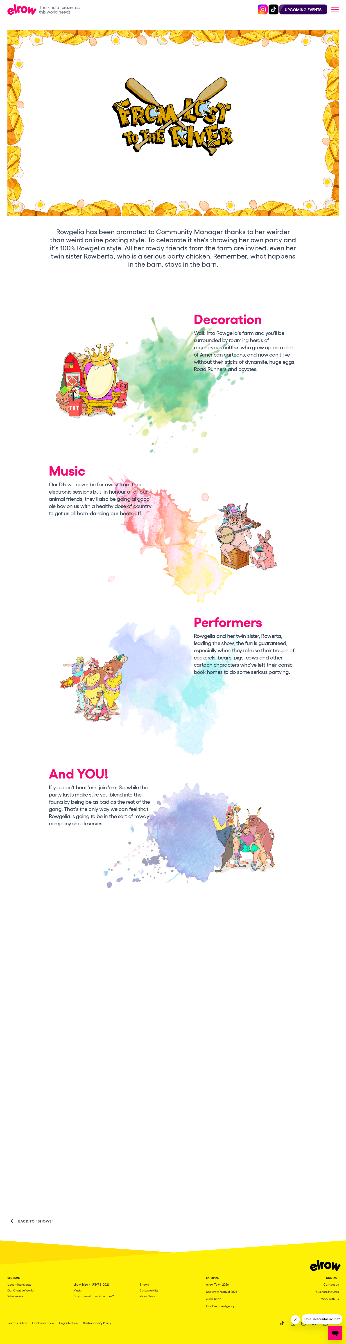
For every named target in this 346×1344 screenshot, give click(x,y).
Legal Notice (68, 1323)
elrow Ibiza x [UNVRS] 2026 (91, 1284)
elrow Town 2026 (217, 1284)
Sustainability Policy (97, 1323)
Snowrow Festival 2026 (221, 1291)
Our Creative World (20, 1290)
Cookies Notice (43, 1323)
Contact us (331, 1284)
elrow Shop (213, 1298)
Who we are (15, 1296)
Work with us (330, 1298)
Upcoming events (19, 1284)
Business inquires (327, 1291)
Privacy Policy (17, 1323)
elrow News (147, 1296)
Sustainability (149, 1290)
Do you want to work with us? (94, 1296)
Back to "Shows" (32, 1221)
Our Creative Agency (220, 1306)
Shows (144, 1284)
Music (77, 1290)
